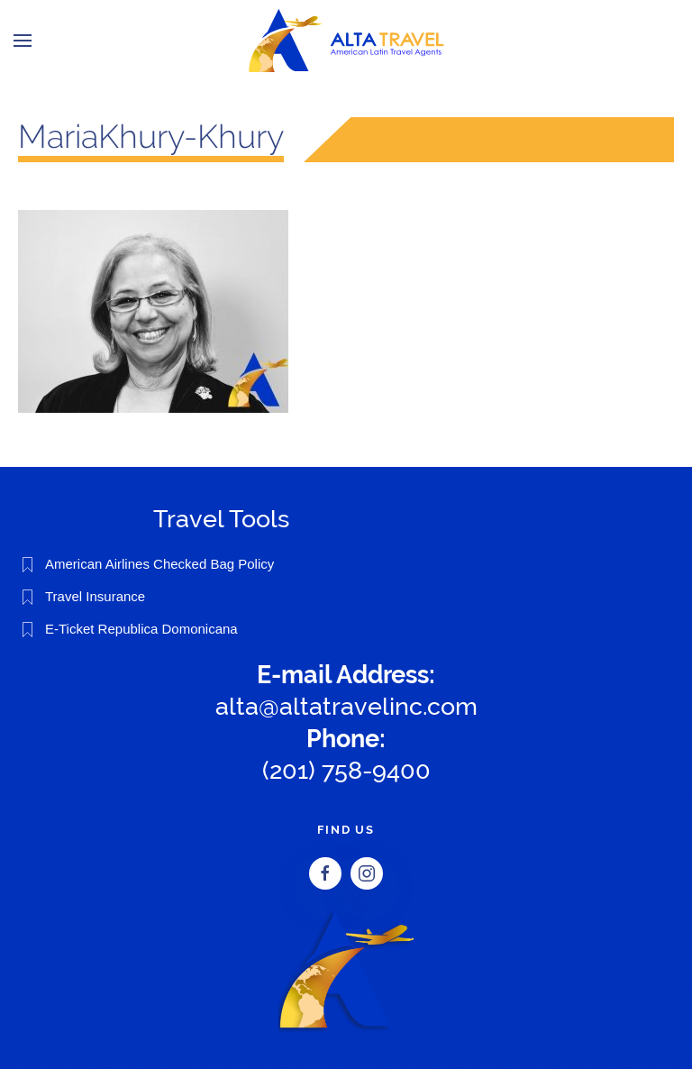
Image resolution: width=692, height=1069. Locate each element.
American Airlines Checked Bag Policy (159, 563)
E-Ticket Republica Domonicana (141, 628)
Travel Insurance (95, 596)
